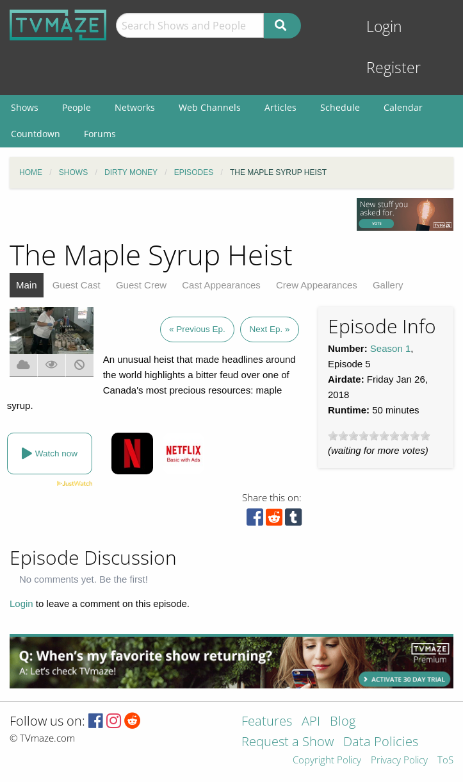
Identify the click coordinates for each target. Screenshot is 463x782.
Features (266, 722)
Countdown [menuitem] (35, 134)
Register (393, 68)
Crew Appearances (316, 284)
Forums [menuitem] (100, 134)
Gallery (388, 284)
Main (26, 284)
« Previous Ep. (197, 329)
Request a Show (287, 742)
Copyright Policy (327, 760)
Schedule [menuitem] (340, 107)
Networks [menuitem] (135, 107)
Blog (342, 722)
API (311, 722)
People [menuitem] (76, 107)
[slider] (379, 436)
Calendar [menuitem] (403, 107)
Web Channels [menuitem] (210, 107)
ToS (445, 760)
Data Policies (380, 742)
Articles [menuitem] (280, 107)
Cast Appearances (221, 284)
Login (384, 27)
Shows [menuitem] (24, 107)
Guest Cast (77, 284)
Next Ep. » (269, 329)
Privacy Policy (399, 760)
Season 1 (390, 348)
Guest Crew (141, 284)
